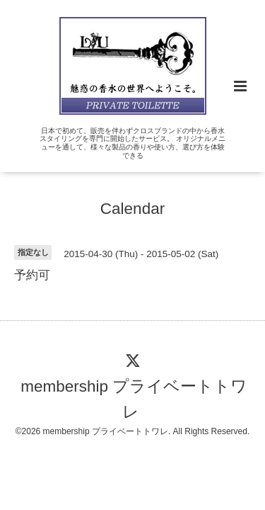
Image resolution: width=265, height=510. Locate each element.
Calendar (132, 208)
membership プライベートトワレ (133, 399)
